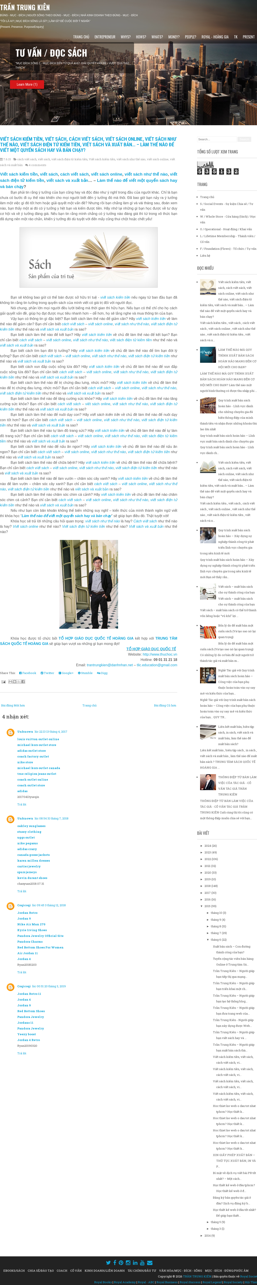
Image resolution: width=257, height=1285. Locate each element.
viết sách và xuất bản (67, 180)
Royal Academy (125, 1282)
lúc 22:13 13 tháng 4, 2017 (51, 732)
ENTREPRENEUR (105, 37)
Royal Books (103, 1282)
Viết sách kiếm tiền (102, 159)
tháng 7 (216, 933)
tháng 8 (216, 926)
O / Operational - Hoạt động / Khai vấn (226, 229)
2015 (207, 906)
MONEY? (174, 37)
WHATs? (157, 37)
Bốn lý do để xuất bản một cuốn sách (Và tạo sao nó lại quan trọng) (237, 631)
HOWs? (141, 37)
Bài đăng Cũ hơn (165, 705)
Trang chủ (81, 37)
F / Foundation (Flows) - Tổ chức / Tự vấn (228, 249)
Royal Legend (212, 1282)
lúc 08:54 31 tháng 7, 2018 (51, 818)
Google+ (66, 673)
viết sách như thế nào (131, 159)
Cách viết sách (145, 521)
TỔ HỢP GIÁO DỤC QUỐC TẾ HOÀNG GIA (96, 638)
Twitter (47, 673)
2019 (207, 879)
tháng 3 (216, 1229)
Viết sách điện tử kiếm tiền (83, 526)
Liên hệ (205, 256)
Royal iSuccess (190, 1282)
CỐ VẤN (76, 1271)
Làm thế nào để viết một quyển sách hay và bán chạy (66, 516)
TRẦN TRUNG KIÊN (25, 7)
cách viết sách (27, 159)
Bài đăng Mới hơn (13, 705)
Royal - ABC (146, 1282)
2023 (208, 852)
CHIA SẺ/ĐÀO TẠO (41, 1271)
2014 (207, 1235)
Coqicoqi (24, 905)
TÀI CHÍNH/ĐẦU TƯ (142, 1271)
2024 (208, 846)
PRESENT (249, 37)
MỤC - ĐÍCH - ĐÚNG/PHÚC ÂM (227, 1271)
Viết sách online (25, 526)
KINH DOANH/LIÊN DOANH (105, 1271)
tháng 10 (217, 913)
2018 (207, 886)
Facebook (27, 673)
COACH (62, 1271)
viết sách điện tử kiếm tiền (69, 159)
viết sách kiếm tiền (115, 297)
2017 (207, 893)
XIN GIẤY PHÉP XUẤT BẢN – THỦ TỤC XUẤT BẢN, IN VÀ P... (234, 1160)
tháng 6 (216, 940)
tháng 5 (216, 1222)
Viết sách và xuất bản (146, 526)
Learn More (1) (27, 84)
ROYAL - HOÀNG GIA (215, 37)
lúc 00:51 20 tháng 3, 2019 (49, 986)
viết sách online (158, 159)
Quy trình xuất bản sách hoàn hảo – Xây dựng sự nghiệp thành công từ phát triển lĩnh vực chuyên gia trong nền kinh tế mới (227, 541)
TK (236, 37)
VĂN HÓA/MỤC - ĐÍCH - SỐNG (180, 1271)
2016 (207, 899)
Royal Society (233, 1282)
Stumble (85, 673)
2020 (208, 873)
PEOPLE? (190, 37)
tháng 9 (216, 920)
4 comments (37, 165)
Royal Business (167, 1282)
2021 (207, 866)
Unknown (25, 732)
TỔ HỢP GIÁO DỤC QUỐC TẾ (151, 649)
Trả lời (21, 804)
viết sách (44, 159)
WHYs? (126, 37)
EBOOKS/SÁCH (14, 1271)
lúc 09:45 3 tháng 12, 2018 (49, 905)
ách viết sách (51, 356)
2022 (208, 859)
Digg (102, 673)
